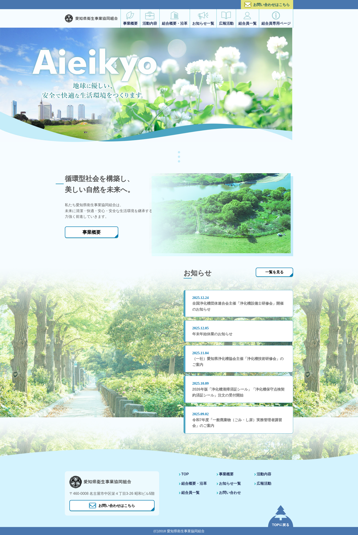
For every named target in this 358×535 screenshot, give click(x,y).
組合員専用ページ (276, 18)
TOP (185, 474)
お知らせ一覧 (203, 18)
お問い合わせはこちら (267, 4)
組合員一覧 (247, 18)
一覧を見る (274, 272)
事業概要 (130, 18)
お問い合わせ (230, 493)
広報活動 (226, 18)
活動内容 (149, 18)
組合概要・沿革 (174, 18)
